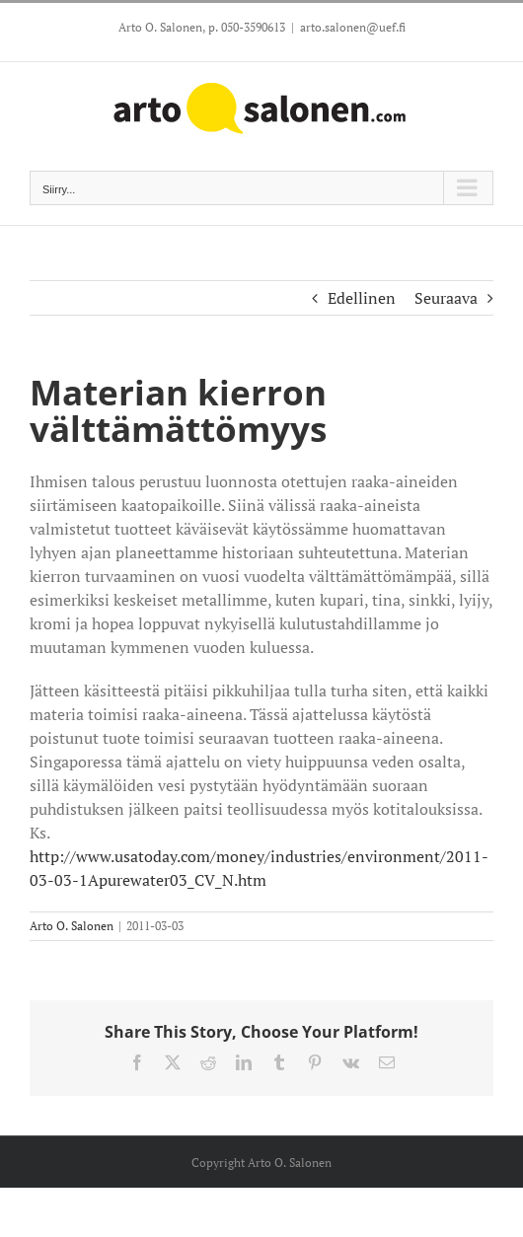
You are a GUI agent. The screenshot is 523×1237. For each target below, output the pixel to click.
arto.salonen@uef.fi (353, 27)
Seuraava (446, 298)
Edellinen (362, 298)
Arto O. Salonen (71, 925)
